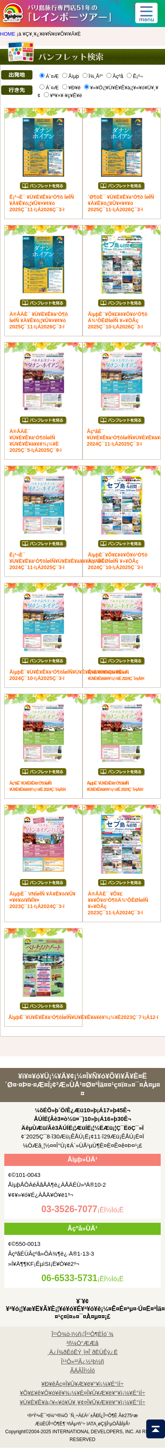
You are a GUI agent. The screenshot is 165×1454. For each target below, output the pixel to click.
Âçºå (114, 76)
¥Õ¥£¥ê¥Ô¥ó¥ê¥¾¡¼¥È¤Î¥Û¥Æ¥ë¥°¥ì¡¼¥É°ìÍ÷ (82, 1392)
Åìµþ (70, 76)
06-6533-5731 (69, 1278)
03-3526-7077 (69, 1209)
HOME (7, 34)
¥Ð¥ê (71, 88)
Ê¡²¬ (135, 76)
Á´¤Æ (49, 76)
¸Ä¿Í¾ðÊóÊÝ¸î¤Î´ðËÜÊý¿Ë (82, 1352)
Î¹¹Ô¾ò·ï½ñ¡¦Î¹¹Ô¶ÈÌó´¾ (83, 1334)
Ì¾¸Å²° (92, 76)
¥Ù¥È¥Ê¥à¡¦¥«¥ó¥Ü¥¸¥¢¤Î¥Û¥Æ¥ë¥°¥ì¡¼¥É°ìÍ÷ (82, 1402)
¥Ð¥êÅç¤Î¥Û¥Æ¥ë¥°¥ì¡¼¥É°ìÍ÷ (82, 1383)
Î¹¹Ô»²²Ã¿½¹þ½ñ (82, 1361)
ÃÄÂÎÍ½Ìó (82, 1370)
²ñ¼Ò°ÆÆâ (82, 1343)
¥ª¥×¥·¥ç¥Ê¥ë (63, 95)
